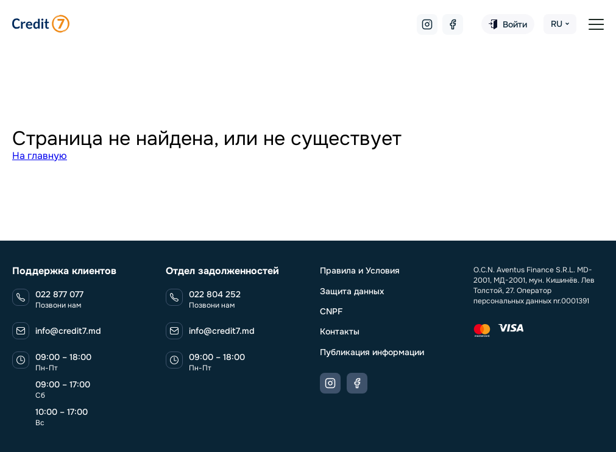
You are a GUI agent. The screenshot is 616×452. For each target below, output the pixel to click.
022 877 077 (59, 294)
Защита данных (352, 291)
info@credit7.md (68, 330)
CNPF (331, 311)
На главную (39, 155)
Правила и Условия (360, 270)
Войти (508, 24)
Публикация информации (372, 352)
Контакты (339, 331)
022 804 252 (215, 294)
